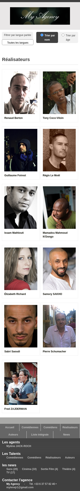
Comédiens (50, 427)
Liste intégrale (39, 434)
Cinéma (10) (29, 469)
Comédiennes (30, 427)
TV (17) (10, 472)
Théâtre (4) (68, 469)
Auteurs (13, 434)
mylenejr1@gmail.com (19, 487)
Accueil (9, 427)
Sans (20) (12, 469)
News (66, 434)
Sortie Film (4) (49, 469)
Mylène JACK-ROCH (18, 446)
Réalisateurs (70, 427)
